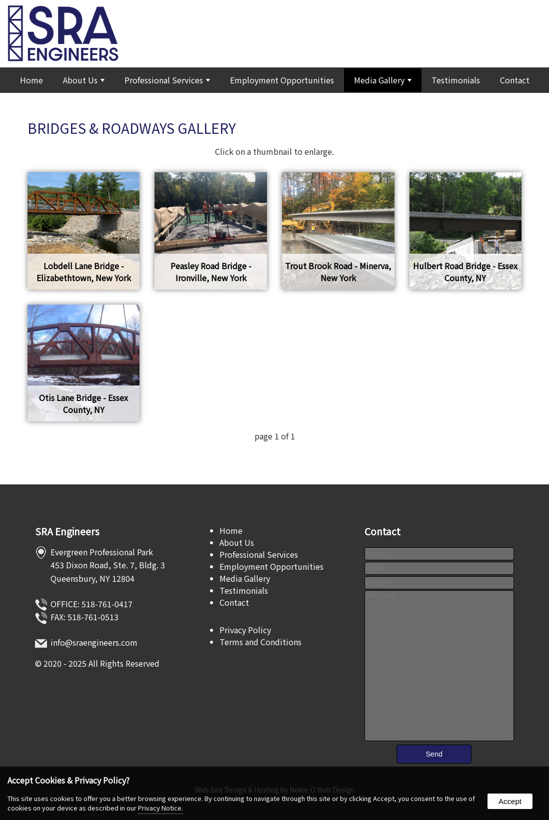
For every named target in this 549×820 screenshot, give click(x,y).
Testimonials (456, 80)
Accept (510, 801)
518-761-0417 (107, 604)
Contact (515, 80)
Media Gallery (383, 80)
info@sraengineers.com (94, 642)
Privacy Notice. (160, 808)
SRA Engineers (67, 531)
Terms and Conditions (261, 642)
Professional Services (167, 80)
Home (31, 80)
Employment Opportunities (282, 80)
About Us (83, 80)
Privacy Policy (245, 630)
